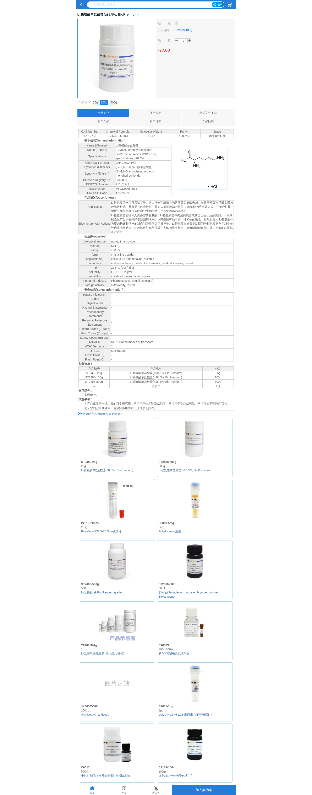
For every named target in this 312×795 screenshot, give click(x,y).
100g (104, 102)
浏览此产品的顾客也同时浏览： (102, 414)
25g (95, 102)
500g (113, 102)
